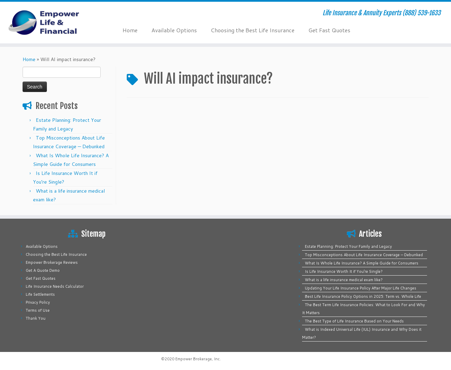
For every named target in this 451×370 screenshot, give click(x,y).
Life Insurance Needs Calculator (55, 286)
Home (130, 30)
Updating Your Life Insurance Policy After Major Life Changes (360, 288)
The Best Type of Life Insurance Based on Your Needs (354, 321)
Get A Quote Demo (43, 270)
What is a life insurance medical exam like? (344, 280)
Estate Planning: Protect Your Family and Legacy (348, 246)
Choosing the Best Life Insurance (252, 30)
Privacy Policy (38, 302)
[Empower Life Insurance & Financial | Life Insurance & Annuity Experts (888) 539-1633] (52, 22)
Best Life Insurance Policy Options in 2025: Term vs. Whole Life (363, 296)
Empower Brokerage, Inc (197, 359)
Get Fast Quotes (329, 30)
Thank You (35, 318)
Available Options (174, 30)
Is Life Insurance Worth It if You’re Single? (344, 271)
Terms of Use (38, 310)
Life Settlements (40, 294)
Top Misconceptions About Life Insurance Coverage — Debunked (364, 255)
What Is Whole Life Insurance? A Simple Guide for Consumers (361, 263)
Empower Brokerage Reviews (52, 262)
